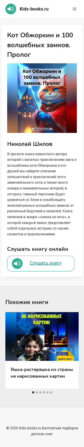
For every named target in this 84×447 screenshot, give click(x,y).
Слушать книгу (45, 263)
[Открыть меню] (74, 8)
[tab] (33, 392)
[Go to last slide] (13, 350)
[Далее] (71, 350)
